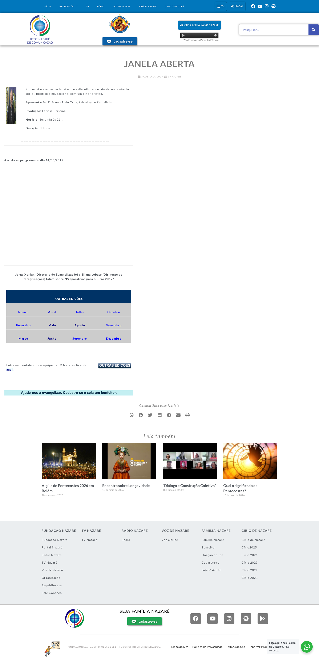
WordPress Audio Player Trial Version (200, 40)
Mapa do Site (179, 646)
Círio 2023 (250, 562)
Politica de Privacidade (207, 646)
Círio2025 (249, 547)
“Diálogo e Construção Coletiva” (189, 485)
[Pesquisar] (313, 29)
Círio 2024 (250, 554)
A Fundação (68, 6)
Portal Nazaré (52, 547)
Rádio (100, 6)
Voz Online (170, 539)
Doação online (212, 554)
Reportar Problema (261, 646)
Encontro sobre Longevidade (126, 485)
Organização (51, 577)
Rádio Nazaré (52, 554)
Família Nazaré (148, 6)
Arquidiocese (52, 585)
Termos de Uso (235, 646)
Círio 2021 (250, 577)
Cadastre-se (210, 562)
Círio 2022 (250, 570)
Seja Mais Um (212, 570)
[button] (199, 25)
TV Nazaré (174, 76)
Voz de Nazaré (121, 6)
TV (87, 6)
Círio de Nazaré (174, 6)
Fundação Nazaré (55, 539)
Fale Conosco (52, 592)
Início (47, 6)
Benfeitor (209, 547)
